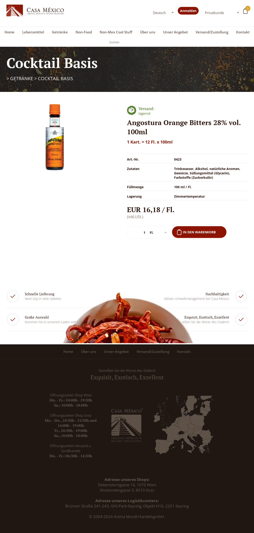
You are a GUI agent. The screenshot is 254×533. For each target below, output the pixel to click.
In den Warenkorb (199, 232)
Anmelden (188, 11)
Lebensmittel (33, 32)
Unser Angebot (175, 32)
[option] (55, 137)
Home (9, 32)
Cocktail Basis (55, 78)
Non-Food (84, 32)
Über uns (147, 32)
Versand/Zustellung (212, 32)
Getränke (60, 32)
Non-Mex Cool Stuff (116, 32)
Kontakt (243, 32)
